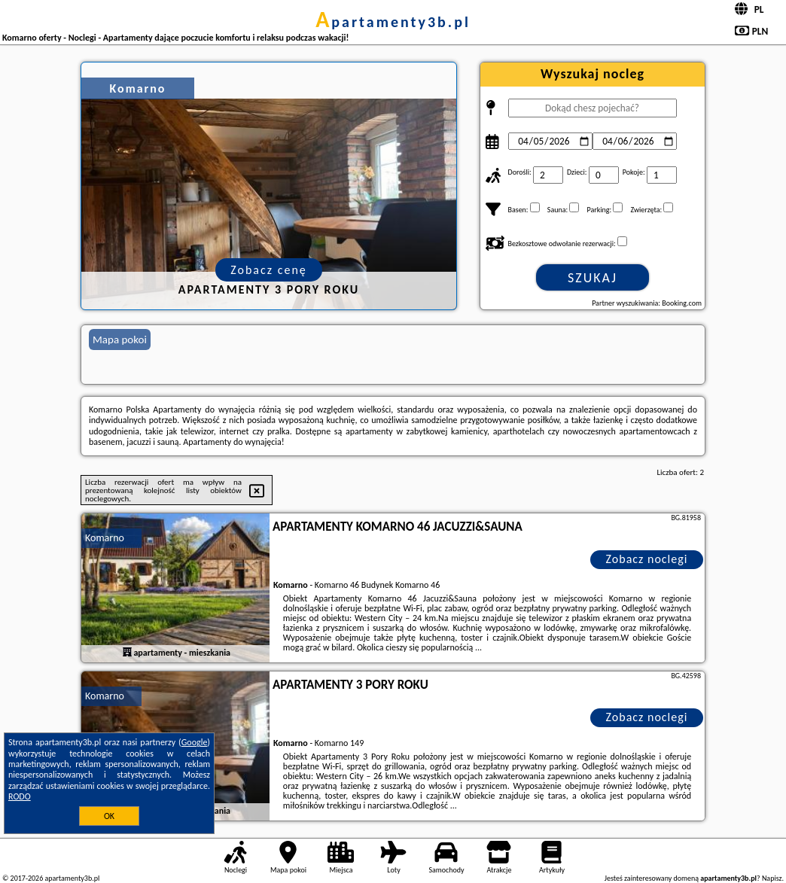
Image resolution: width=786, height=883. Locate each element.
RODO (19, 796)
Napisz (772, 878)
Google (194, 742)
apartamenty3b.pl (393, 22)
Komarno (104, 537)
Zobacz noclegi (647, 559)
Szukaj (592, 277)
